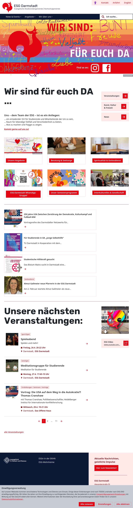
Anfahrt (116, 2)
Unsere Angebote (16, 160)
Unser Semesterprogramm (64, 192)
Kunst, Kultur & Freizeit (110, 106)
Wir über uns (45, 16)
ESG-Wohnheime (46, 462)
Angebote (29, 16)
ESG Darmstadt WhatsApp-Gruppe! (23, 194)
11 (56, 421)
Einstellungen (104, 504)
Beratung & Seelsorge (61, 160)
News (106, 117)
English (127, 2)
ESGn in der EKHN (47, 458)
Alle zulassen (87, 504)
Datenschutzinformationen (12, 499)
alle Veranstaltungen (14, 432)
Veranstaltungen (111, 96)
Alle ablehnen (123, 504)
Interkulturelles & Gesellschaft (109, 192)
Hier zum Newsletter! (106, 468)
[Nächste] (61, 421)
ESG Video (108, 342)
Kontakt (104, 2)
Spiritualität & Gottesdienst (107, 160)
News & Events (13, 16)
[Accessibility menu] (95, 3)
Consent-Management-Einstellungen (111, 494)
